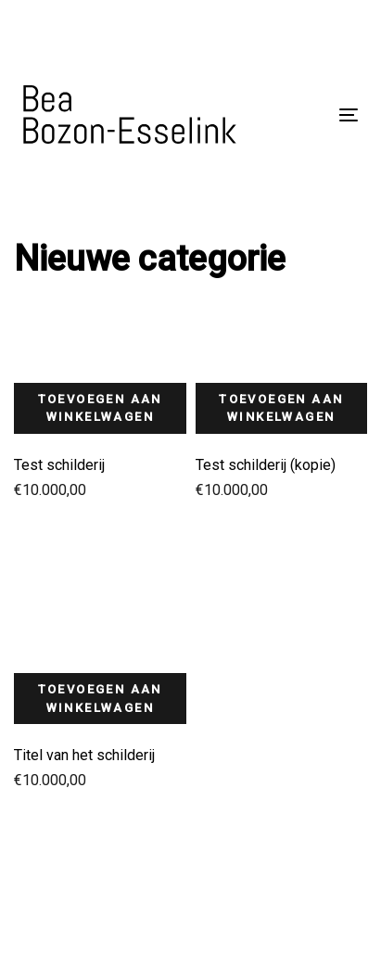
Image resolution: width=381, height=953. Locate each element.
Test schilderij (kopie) (266, 465)
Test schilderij (59, 465)
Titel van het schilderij (84, 755)
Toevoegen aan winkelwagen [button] (100, 408)
